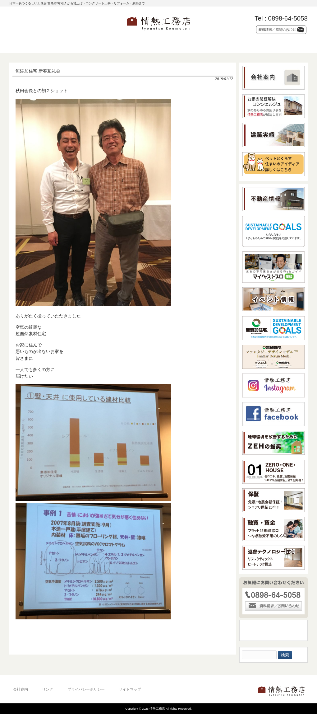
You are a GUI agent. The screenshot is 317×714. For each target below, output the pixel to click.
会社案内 (20, 689)
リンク (47, 689)
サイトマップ (130, 689)
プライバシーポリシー (86, 689)
